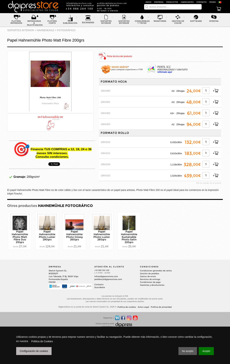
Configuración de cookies (34, 351)
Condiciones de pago (150, 282)
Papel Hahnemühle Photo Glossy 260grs (74, 235)
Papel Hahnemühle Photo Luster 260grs (101, 235)
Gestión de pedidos (149, 273)
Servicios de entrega (150, 279)
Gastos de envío (148, 276)
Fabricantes (187, 2)
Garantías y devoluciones (152, 285)
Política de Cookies (42, 341)
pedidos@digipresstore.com (108, 279)
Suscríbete (99, 287)
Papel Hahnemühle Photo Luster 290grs (47, 235)
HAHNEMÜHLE (45, 30)
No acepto (188, 351)
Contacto (201, 2)
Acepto (206, 351)
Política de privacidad (161, 307)
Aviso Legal (143, 307)
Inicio (148, 2)
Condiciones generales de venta (156, 270)
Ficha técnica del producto (119, 56)
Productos (172, 2)
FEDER (212, 2)
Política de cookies (127, 307)
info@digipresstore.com (106, 276)
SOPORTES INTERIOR (20, 30)
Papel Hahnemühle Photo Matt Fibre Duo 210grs (20, 237)
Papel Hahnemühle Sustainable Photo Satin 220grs (129, 237)
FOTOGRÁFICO (66, 30)
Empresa (158, 2)
